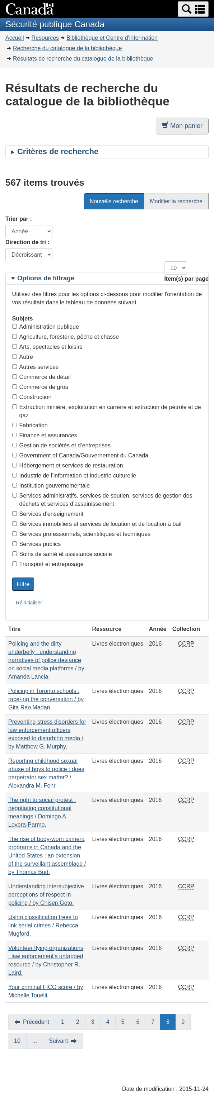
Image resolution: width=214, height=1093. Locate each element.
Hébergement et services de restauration (67, 465)
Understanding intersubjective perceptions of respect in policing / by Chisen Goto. (46, 894)
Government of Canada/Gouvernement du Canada (80, 455)
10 (17, 1041)
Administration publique (45, 327)
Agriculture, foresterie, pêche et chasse (65, 337)
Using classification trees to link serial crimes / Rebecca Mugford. (43, 925)
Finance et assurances (44, 435)
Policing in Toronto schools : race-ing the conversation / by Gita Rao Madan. (46, 699)
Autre (22, 357)
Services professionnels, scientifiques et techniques (81, 534)
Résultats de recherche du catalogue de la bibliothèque (83, 59)
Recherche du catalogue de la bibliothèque (67, 48)
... (34, 1041)
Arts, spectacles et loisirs (47, 347)
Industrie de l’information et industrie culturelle (74, 475)
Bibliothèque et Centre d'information (112, 38)
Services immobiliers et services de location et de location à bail (97, 524)
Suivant (58, 1041)
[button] (193, 9)
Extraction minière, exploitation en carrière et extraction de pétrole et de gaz (106, 411)
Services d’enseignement (48, 514)
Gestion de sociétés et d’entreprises (61, 445)
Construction (32, 397)
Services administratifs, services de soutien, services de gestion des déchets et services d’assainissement (102, 500)
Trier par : (18, 219)
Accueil (14, 38)
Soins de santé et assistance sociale (62, 554)
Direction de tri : (27, 242)
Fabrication (30, 425)
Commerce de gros (40, 387)
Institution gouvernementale (51, 486)
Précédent (36, 1022)
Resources (45, 38)
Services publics (36, 544)
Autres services (35, 367)
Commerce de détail (41, 377)
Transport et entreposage (48, 564)
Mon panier (182, 125)
